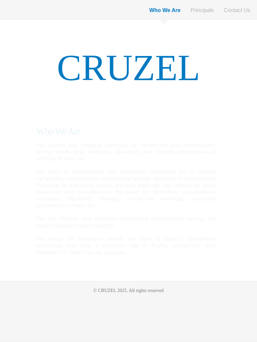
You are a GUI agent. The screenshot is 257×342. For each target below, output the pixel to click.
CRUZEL (128, 67)
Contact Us (237, 10)
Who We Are (164, 10)
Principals (202, 10)
